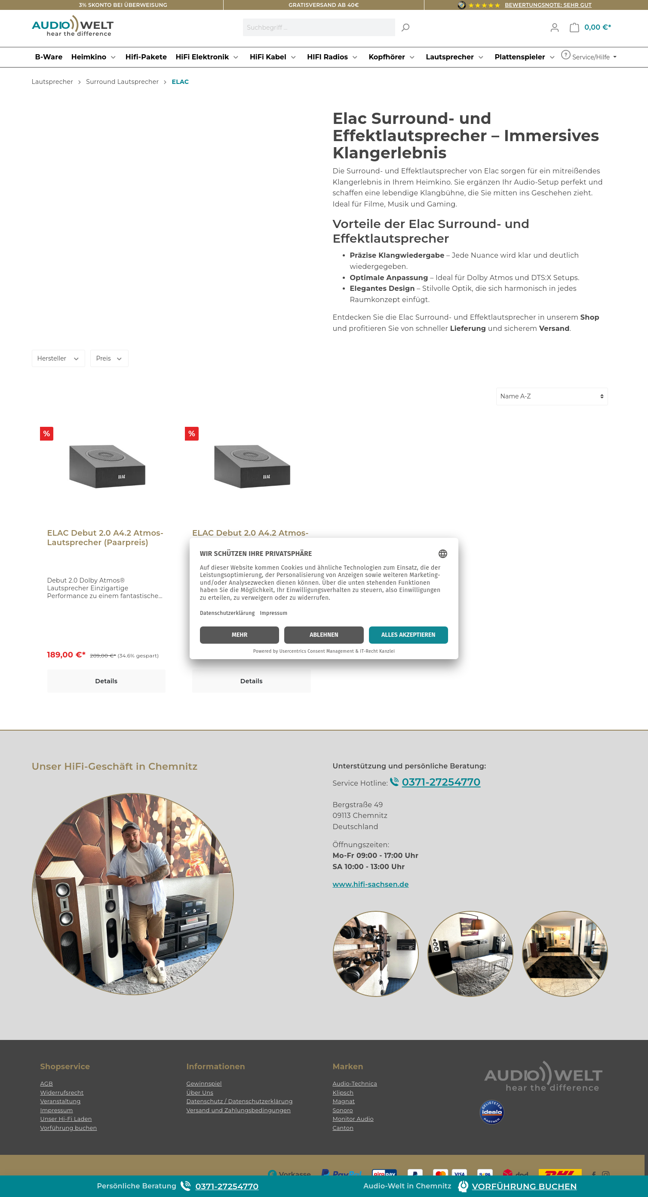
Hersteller (58, 357)
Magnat (344, 1101)
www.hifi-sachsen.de (371, 884)
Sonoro (343, 1110)
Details (106, 681)
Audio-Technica (355, 1083)
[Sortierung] (552, 396)
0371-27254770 (441, 782)
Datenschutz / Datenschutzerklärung (240, 1101)
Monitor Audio (353, 1119)
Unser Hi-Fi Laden (66, 1119)
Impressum (56, 1110)
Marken (348, 1066)
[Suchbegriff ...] (319, 27)
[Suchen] (405, 27)
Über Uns (200, 1092)
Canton (343, 1128)
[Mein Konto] (555, 27)
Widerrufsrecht (62, 1092)
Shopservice (65, 1066)
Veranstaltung (60, 1101)
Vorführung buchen (68, 1128)
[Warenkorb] (590, 27)
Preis (109, 357)
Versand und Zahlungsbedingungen (239, 1110)
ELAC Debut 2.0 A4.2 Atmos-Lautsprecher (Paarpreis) (105, 537)
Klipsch (343, 1092)
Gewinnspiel (204, 1083)
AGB (46, 1083)
